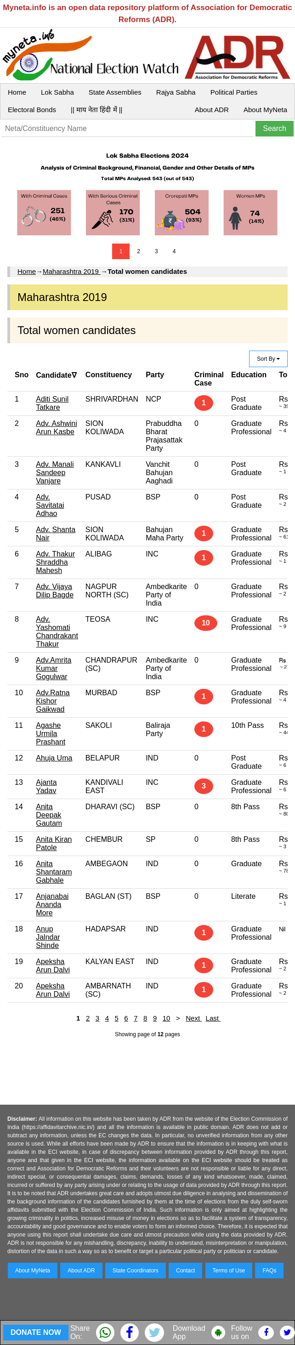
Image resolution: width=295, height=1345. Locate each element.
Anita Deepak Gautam (49, 815)
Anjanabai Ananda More (52, 904)
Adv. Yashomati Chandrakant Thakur (57, 631)
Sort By (268, 359)
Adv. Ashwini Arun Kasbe (56, 428)
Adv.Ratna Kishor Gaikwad (53, 701)
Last (213, 1018)
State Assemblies (115, 92)
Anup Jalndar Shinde (48, 937)
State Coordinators (136, 1270)
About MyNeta (265, 110)
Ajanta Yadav (46, 786)
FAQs (269, 1270)
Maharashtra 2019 (72, 271)
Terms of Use (229, 1270)
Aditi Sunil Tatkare (52, 403)
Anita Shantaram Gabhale (54, 872)
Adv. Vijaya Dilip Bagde (55, 591)
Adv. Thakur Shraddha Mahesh (55, 562)
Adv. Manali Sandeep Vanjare (55, 472)
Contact (185, 1270)
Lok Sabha (57, 92)
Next (194, 1018)
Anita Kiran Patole (54, 843)
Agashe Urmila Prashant (50, 733)
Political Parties (234, 92)
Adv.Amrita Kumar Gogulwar (53, 668)
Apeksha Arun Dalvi (53, 966)
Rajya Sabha (176, 92)
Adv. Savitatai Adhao (50, 505)
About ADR (212, 110)
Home (17, 92)
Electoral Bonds (32, 110)
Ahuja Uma (54, 758)
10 (166, 1018)
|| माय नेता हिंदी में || (96, 110)
